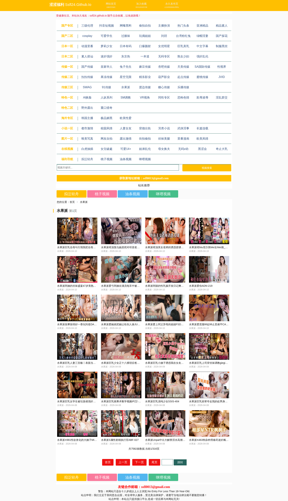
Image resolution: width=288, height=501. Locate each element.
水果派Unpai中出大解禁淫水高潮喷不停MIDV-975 (173, 439)
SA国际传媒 (202, 66)
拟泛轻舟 (87, 159)
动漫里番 (87, 46)
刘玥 (164, 35)
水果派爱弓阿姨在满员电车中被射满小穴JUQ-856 (129, 285)
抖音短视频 (106, 25)
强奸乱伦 (202, 56)
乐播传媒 (183, 87)
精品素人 (222, 25)
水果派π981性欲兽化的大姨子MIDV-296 (80, 439)
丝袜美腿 (164, 138)
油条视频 (126, 159)
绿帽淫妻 (202, 35)
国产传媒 (87, 66)
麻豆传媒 (145, 66)
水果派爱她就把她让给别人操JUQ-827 (123, 324)
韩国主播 (87, 118)
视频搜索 (207, 167)
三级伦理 (87, 25)
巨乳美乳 (183, 46)
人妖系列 (106, 97)
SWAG (87, 87)
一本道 (145, 56)
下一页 (139, 462)
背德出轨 (145, 128)
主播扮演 (164, 25)
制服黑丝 (222, 46)
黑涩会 (202, 148)
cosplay (87, 35)
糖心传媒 (164, 87)
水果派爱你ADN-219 (201, 285)
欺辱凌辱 (202, 97)
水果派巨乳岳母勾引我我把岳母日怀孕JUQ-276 (84, 247)
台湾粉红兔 (183, 35)
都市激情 (87, 128)
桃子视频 (106, 159)
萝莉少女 (106, 46)
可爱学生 (106, 35)
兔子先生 (126, 66)
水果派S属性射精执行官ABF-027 (120, 439)
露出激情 (126, 138)
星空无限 (126, 77)
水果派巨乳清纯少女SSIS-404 (162, 401)
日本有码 (126, 46)
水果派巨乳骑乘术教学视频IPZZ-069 (122, 401)
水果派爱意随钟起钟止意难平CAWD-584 (212, 324)
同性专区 (164, 97)
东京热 (125, 56)
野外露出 (87, 107)
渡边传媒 (145, 87)
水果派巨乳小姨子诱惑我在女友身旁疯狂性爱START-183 (177, 362)
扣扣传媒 (87, 77)
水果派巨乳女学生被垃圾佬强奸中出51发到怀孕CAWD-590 (90, 401)
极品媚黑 (106, 118)
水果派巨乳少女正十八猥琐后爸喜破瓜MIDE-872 (128, 362)
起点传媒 (183, 77)
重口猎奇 (106, 107)
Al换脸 (87, 97)
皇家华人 (106, 66)
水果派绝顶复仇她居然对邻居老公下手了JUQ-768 (129, 247)
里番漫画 (183, 138)
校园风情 (106, 128)
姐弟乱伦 (145, 148)
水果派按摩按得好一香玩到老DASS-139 (80, 324)
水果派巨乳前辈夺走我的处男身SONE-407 (213, 401)
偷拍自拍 (145, 25)
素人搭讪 (87, 56)
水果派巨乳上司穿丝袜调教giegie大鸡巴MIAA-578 (217, 362)
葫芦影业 (164, 77)
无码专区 (164, 56)
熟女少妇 (183, 56)
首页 (72, 202)
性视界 (221, 66)
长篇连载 (202, 128)
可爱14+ (125, 148)
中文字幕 (202, 46)
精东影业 (145, 77)
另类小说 (164, 128)
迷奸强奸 (106, 56)
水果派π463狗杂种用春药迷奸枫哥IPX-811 (213, 439)
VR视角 (145, 97)
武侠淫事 (183, 128)
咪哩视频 (145, 159)
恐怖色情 (183, 97)
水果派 (125, 87)
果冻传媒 (106, 77)
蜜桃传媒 (202, 77)
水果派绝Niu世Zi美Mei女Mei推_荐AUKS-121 (214, 247)
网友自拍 (106, 138)
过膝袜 (125, 35)
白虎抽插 (87, 148)
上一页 (122, 462)
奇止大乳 (222, 148)
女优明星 (164, 46)
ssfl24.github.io (78, 5)
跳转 (180, 462)
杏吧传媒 (164, 66)
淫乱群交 (222, 97)
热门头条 (183, 25)
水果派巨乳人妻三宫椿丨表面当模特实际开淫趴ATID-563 (89, 362)
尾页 (154, 462)
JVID (221, 77)
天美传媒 (183, 66)
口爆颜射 (145, 46)
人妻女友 (126, 128)
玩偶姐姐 (145, 35)
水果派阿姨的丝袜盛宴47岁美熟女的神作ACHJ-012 (86, 285)
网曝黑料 (126, 25)
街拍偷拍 (145, 138)
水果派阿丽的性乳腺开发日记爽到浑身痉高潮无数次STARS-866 (181, 285)
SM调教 (125, 97)
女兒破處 (106, 148)
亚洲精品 (202, 25)
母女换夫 (164, 148)
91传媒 (106, 87)
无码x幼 (183, 148)
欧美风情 (202, 138)
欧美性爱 (126, 118)
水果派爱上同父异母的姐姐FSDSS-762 (167, 324)
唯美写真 (87, 138)
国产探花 (222, 35)
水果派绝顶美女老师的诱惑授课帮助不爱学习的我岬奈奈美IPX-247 (183, 247)
